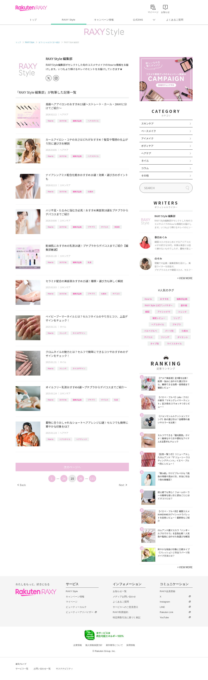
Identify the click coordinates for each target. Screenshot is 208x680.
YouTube (164, 617)
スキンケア (65, 185)
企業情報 (77, 645)
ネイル (63, 326)
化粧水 (90, 191)
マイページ (71, 601)
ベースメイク (148, 131)
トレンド (63, 333)
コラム (145, 168)
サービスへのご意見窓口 (125, 607)
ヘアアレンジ (81, 439)
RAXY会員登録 (167, 591)
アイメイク (147, 138)
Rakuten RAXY (31, 8)
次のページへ (72, 467)
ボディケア (147, 146)
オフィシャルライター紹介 (49, 42)
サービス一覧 (22, 668)
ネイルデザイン (79, 333)
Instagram (165, 601)
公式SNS (138, 19)
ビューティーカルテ (76, 607)
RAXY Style (68, 19)
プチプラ (91, 227)
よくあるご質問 (174, 19)
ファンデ (165, 337)
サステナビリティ (64, 668)
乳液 (89, 262)
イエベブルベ (150, 330)
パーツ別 (169, 330)
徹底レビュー (158, 317)
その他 (145, 175)
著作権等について (114, 645)
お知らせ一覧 (120, 591)
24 (63, 478)
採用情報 (130, 645)
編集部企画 (77, 120)
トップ (33, 19)
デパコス (104, 227)
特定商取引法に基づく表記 (126, 617)
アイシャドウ (164, 311)
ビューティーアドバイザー (79, 612)
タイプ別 (154, 343)
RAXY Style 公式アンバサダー (159, 305)
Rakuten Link (166, 612)
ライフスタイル (174, 343)
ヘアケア (64, 114)
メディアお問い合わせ (124, 596)
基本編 (184, 305)
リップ (176, 317)
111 (92, 478)
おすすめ (63, 120)
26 (80, 478)
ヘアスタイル (93, 120)
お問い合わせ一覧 (42, 668)
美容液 (117, 227)
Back (21, 485)
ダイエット (182, 337)
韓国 (147, 311)
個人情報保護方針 (93, 645)
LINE (162, 607)
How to (50, 120)
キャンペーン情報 (104, 19)
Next (123, 485)
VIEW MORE (185, 278)
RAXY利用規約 (120, 612)
